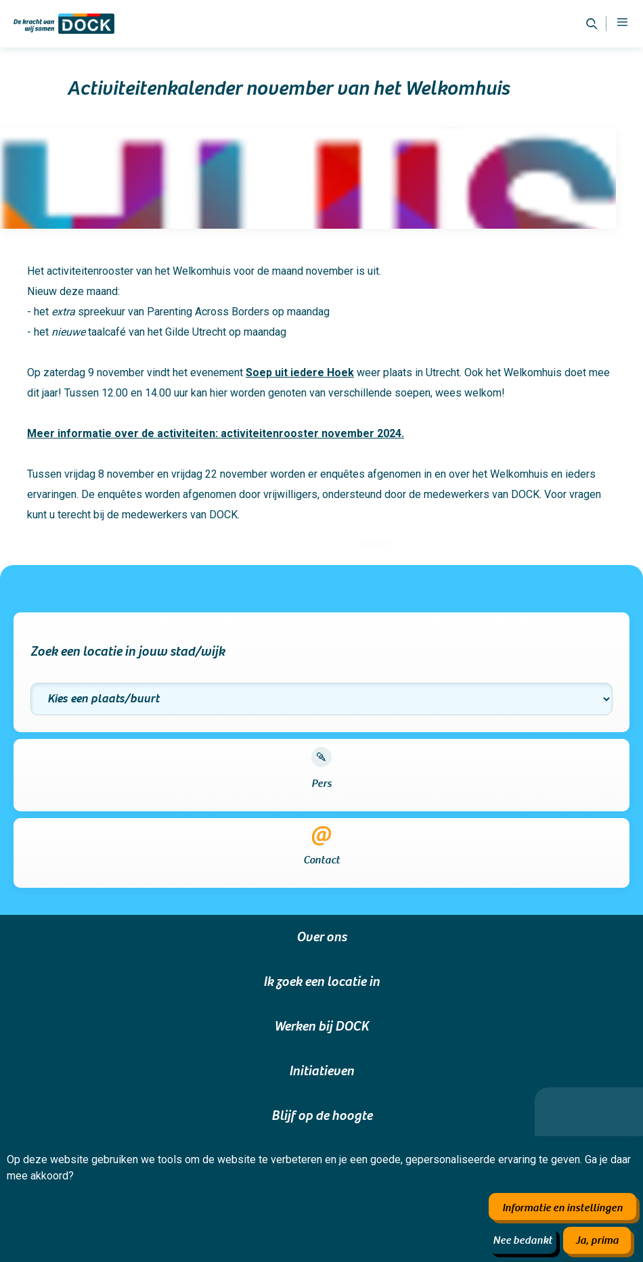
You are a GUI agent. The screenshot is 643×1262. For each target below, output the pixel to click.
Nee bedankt (522, 1240)
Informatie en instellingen (562, 1208)
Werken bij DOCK (321, 1026)
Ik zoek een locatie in (321, 982)
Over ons (321, 937)
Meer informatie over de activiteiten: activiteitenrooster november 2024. (215, 433)
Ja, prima (597, 1240)
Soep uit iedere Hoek (300, 372)
